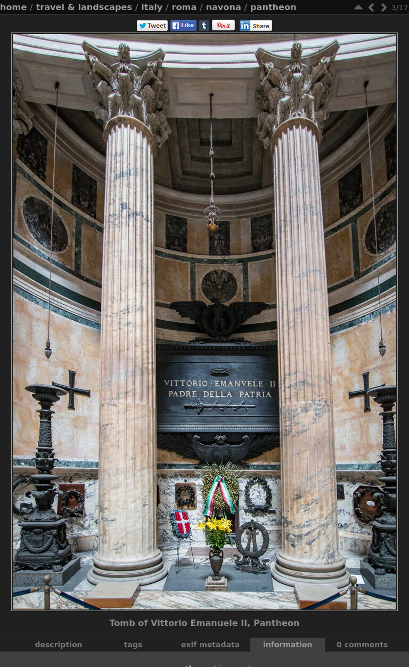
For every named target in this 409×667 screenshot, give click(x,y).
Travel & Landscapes (84, 7)
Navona (223, 7)
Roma (184, 7)
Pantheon (273, 7)
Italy (151, 7)
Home (13, 7)
